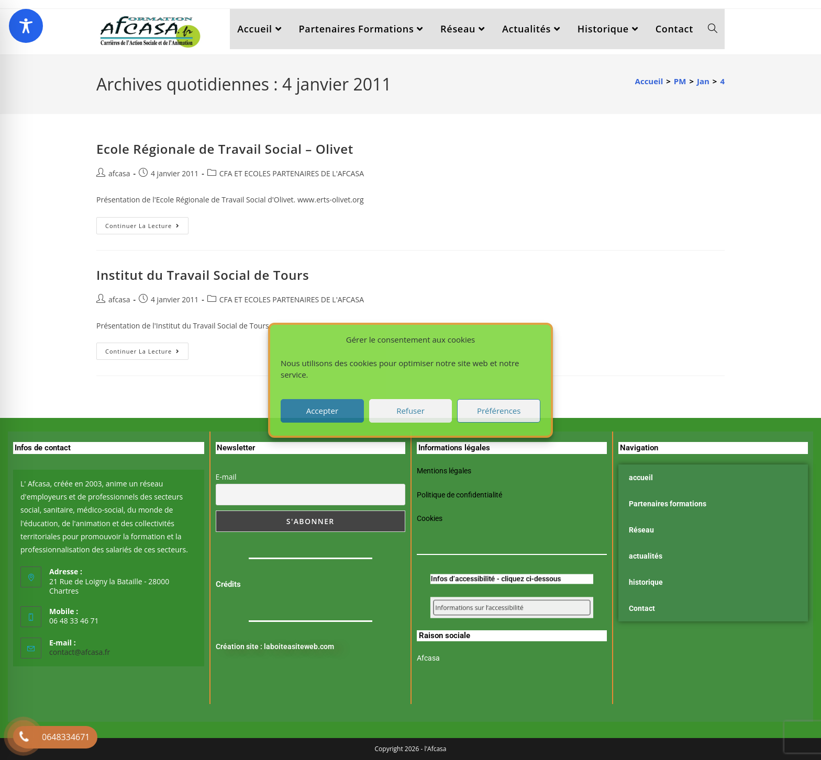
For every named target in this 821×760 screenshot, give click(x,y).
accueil (641, 477)
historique (646, 582)
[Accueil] (649, 81)
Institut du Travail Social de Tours (202, 274)
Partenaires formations (667, 504)
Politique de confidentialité (459, 495)
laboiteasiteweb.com (299, 646)
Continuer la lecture (146, 223)
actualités (645, 556)
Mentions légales (444, 471)
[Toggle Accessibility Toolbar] (26, 26)
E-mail (226, 477)
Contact (642, 608)
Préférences (499, 410)
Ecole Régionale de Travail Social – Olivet (224, 148)
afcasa (119, 173)
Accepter (322, 410)
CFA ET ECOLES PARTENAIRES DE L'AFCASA (291, 173)
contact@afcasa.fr (79, 652)
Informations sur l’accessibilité (491, 607)
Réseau (641, 530)
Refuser (410, 410)
